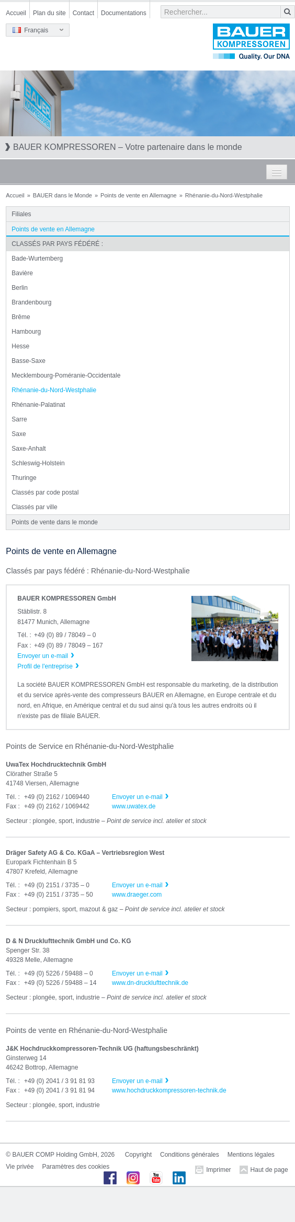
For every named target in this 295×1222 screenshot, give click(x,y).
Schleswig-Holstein (38, 463)
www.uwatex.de (133, 806)
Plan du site (49, 13)
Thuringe (24, 477)
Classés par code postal (45, 492)
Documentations (123, 13)
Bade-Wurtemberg (37, 258)
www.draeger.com (137, 894)
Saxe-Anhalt (29, 448)
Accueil (16, 13)
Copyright (138, 1154)
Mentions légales (251, 1154)
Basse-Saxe (29, 361)
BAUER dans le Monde (62, 195)
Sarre (19, 419)
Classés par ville (34, 507)
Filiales (21, 214)
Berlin (20, 287)
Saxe (19, 434)
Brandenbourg (31, 302)
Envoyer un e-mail (137, 797)
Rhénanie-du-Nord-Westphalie (54, 390)
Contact (83, 13)
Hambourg (26, 331)
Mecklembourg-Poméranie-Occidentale (66, 375)
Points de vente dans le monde (55, 522)
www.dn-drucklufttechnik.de (150, 982)
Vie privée (19, 1166)
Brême (21, 317)
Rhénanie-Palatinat (38, 404)
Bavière (22, 273)
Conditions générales (189, 1154)
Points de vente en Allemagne (138, 195)
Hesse (20, 346)
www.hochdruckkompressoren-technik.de (169, 1090)
